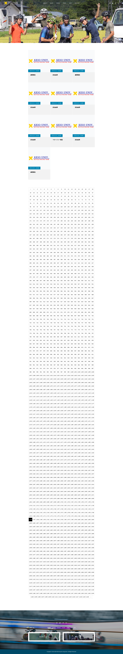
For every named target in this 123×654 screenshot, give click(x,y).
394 (79, 259)
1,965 (58, 551)
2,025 (68, 561)
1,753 (47, 512)
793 (79, 333)
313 (61, 245)
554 (41, 291)
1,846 (40, 530)
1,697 (51, 502)
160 (58, 217)
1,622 (54, 488)
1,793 (54, 519)
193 (41, 224)
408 (61, 263)
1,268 (78, 421)
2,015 (34, 561)
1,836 (72, 526)
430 (72, 266)
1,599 (40, 484)
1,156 (85, 400)
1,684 (72, 498)
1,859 (85, 530)
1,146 (51, 400)
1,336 (51, 435)
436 (93, 266)
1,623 (58, 488)
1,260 (51, 421)
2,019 (47, 561)
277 (68, 238)
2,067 (82, 568)
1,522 (37, 470)
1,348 (92, 435)
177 (51, 220)
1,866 (44, 533)
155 (41, 217)
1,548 (61, 474)
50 (72, 196)
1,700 (61, 502)
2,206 (39, 597)
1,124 (40, 396)
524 (68, 284)
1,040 (78, 379)
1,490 (58, 463)
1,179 (34, 407)
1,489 (54, 463)
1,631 (85, 488)
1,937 (92, 544)
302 (89, 242)
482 (55, 277)
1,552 (75, 474)
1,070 (51, 386)
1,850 (54, 530)
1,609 (75, 484)
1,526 (51, 470)
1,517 (85, 466)
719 (86, 319)
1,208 (68, 410)
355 (75, 252)
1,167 (58, 403)
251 (44, 235)
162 (65, 217)
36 (89, 192)
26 (54, 192)
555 (44, 291)
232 (44, 231)
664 (93, 308)
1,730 (34, 509)
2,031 (89, 561)
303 (93, 242)
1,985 (61, 554)
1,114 (72, 393)
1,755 (54, 512)
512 (93, 280)
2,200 (82, 593)
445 (58, 270)
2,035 (37, 565)
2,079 (58, 572)
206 (86, 224)
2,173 (54, 590)
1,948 (65, 547)
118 (44, 210)
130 (86, 210)
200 (65, 224)
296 (68, 242)
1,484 (37, 463)
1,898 (89, 537)
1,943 (47, 547)
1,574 (85, 477)
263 (86, 235)
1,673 (34, 498)
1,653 (30, 495)
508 (79, 280)
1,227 (68, 414)
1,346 (85, 435)
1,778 (68, 516)
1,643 (61, 491)
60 (40, 199)
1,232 (85, 414)
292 (55, 242)
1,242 (54, 417)
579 (61, 294)
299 (79, 242)
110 (82, 206)
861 (51, 347)
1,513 (72, 466)
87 (68, 203)
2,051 (92, 565)
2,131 (40, 582)
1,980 (44, 554)
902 (61, 354)
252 (48, 235)
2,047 (78, 565)
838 (37, 343)
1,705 (78, 502)
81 (47, 203)
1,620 (47, 488)
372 (68, 256)
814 (86, 336)
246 (93, 231)
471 (82, 273)
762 (37, 329)
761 (34, 329)
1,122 (34, 396)
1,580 (40, 481)
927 (82, 358)
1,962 (47, 551)
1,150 (65, 400)
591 (37, 298)
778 (93, 329)
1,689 (89, 498)
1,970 (75, 551)
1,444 (30, 456)
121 (55, 210)
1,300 (58, 428)
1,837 (75, 526)
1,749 (34, 512)
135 (37, 213)
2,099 (61, 575)
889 (82, 351)
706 (41, 319)
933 (37, 361)
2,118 (61, 579)
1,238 (40, 417)
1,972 (82, 551)
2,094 (44, 575)
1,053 (58, 382)
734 (72, 322)
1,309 (89, 428)
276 (65, 238)
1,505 (44, 466)
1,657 (44, 495)
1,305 (75, 428)
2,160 (75, 586)
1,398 (68, 445)
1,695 (44, 502)
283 (89, 238)
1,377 (61, 442)
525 (72, 284)
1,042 (85, 379)
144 (68, 213)
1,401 (78, 445)
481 (51, 277)
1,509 (58, 466)
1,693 (37, 502)
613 (48, 301)
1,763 (82, 512)
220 (68, 228)
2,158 (68, 586)
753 (72, 326)
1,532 (72, 470)
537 (48, 287)
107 (72, 206)
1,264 (65, 421)
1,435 (65, 452)
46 (58, 196)
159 (55, 217)
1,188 (65, 407)
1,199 (37, 410)
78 (37, 203)
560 (61, 291)
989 (34, 372)
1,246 (68, 417)
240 (72, 231)
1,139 (92, 396)
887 (75, 351)
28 (61, 192)
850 (79, 343)
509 (82, 280)
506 (72, 280)
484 (61, 277)
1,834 (65, 526)
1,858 (82, 530)
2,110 (34, 579)
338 (82, 249)
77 (34, 203)
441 (44, 270)
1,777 (65, 516)
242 (79, 231)
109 (79, 206)
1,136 (82, 396)
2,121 (72, 579)
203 (75, 224)
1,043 (89, 379)
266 (30, 238)
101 (51, 206)
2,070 (92, 568)
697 (75, 315)
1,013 (51, 375)
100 (48, 206)
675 (65, 312)
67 (65, 199)
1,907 (54, 540)
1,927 (58, 544)
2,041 (58, 565)
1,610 (78, 484)
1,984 (58, 554)
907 (79, 354)
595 (51, 298)
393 (75, 259)
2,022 (58, 561)
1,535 (82, 470)
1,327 (85, 431)
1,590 (75, 481)
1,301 (61, 428)
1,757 (61, 512)
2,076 (47, 572)
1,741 (72, 509)
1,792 (51, 519)
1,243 (58, 417)
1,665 (72, 495)
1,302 (65, 428)
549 (89, 287)
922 (65, 358)
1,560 (37, 477)
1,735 (51, 509)
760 (30, 329)
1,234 (92, 414)
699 (82, 315)
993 (48, 372)
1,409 (40, 449)
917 (48, 358)
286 (34, 242)
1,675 (40, 498)
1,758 (65, 512)
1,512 (68, 466)
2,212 (59, 597)
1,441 (85, 452)
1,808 (40, 523)
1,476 (75, 459)
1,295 (40, 428)
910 (89, 354)
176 (48, 220)
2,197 (72, 593)
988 (30, 372)
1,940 (37, 547)
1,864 (37, 533)
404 (48, 263)
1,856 (75, 530)
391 (68, 259)
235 (55, 231)
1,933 (78, 544)
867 (72, 347)
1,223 (54, 414)
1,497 (82, 463)
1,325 (78, 431)
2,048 (82, 565)
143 (65, 213)
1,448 (44, 456)
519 (51, 284)
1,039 (75, 379)
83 (54, 203)
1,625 (65, 488)
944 (75, 361)
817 (30, 340)
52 (78, 196)
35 (85, 192)
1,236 (34, 417)
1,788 (37, 519)
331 (58, 249)
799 (34, 336)
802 (44, 336)
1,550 (68, 474)
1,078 (78, 386)
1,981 (47, 554)
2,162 (82, 586)
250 (41, 235)
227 (93, 228)
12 (72, 189)
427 (61, 266)
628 (34, 305)
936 (48, 361)
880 (51, 351)
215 (51, 228)
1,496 (78, 463)
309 (48, 245)
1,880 (92, 533)
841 (48, 343)
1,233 (89, 414)
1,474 (68, 459)
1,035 (61, 379)
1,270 (85, 421)
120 (51, 210)
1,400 (75, 445)
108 (75, 206)
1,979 (40, 554)
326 (41, 249)
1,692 (34, 502)
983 (79, 368)
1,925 (51, 544)
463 (55, 273)
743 (37, 326)
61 (44, 199)
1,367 (92, 438)
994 (51, 372)
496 (37, 280)
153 (34, 217)
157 (48, 217)
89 (75, 203)
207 (89, 224)
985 (86, 368)
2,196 (68, 593)
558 (55, 291)
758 (89, 326)
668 (41, 312)
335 (72, 249)
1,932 (75, 544)
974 (48, 368)
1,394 (54, 445)
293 (58, 242)
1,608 (72, 484)
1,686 (78, 498)
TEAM (64, 3)
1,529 (61, 470)
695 (68, 315)
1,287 (78, 424)
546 (79, 287)
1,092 (61, 389)
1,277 (44, 424)
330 (55, 249)
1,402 (82, 445)
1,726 (85, 505)
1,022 (82, 375)
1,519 (92, 466)
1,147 (54, 400)
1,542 (40, 474)
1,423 (89, 449)
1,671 (92, 495)
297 (72, 242)
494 (30, 280)
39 (34, 196)
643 (86, 305)
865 (65, 347)
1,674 (37, 498)
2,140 (72, 582)
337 (79, 249)
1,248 (75, 417)
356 (79, 252)
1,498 (85, 463)
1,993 (89, 554)
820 (41, 340)
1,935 (85, 544)
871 (86, 347)
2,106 (85, 575)
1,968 (68, 551)
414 (82, 263)
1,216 (30, 414)
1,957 (30, 551)
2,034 (34, 565)
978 (61, 368)
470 (79, 273)
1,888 (54, 537)
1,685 (75, 498)
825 (58, 340)
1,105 (40, 393)
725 (41, 322)
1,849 (51, 530)
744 (41, 326)
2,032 (92, 561)
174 (41, 220)
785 (51, 333)
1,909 (61, 540)
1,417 (68, 449)
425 (55, 266)
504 (65, 280)
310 (51, 245)
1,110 (58, 393)
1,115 (75, 393)
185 (79, 220)
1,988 (72, 554)
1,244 (61, 417)
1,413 (54, 449)
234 (51, 231)
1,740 (68, 509)
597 (58, 298)
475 (30, 277)
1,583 (51, 481)
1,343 (75, 435)
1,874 (72, 533)
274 (58, 238)
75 (92, 199)
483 (58, 277)
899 (51, 354)
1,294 (37, 428)
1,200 (40, 410)
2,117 (58, 579)
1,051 (51, 382)
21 (37, 192)
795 (86, 333)
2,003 (58, 558)
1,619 (44, 488)
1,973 (85, 551)
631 (44, 305)
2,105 (82, 575)
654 (58, 308)
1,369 (34, 442)
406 (55, 263)
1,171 (72, 403)
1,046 (34, 382)
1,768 (34, 516)
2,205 (35, 597)
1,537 (89, 470)
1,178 (30, 407)
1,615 (30, 488)
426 (58, 266)
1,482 (30, 463)
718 (82, 319)
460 (44, 273)
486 (68, 277)
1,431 (51, 452)
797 (93, 333)
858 (41, 347)
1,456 (72, 456)
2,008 (75, 558)
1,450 (51, 456)
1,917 (89, 540)
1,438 (75, 452)
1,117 (82, 393)
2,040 (54, 565)
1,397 (65, 445)
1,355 (51, 438)
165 (75, 217)
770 (65, 329)
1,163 (44, 403)
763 (41, 329)
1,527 (54, 470)
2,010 (82, 558)
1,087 (44, 389)
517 (44, 284)
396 (86, 259)
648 (37, 308)
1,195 (89, 407)
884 (65, 351)
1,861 (92, 530)
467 (68, 273)
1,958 (34, 551)
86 (65, 203)
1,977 (34, 554)
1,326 (82, 431)
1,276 (40, 424)
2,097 (54, 575)
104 (61, 206)
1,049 (44, 382)
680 (82, 312)
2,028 (78, 561)
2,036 (40, 565)
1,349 (30, 438)
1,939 (34, 547)
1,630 (82, 488)
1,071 (54, 386)
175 (44, 220)
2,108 (92, 575)
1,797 (68, 519)
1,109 (54, 393)
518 (48, 284)
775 (82, 329)
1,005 (89, 372)
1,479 (85, 459)
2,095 (47, 575)
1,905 (47, 540)
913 (34, 358)
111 (86, 206)
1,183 (47, 407)
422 (44, 266)
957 (55, 365)
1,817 (72, 523)
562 (68, 291)
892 (93, 351)
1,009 (37, 375)
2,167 (34, 590)
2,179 (75, 590)
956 (51, 365)
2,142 (78, 582)
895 (37, 354)
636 (61, 305)
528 (82, 284)
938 (55, 361)
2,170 (44, 590)
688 (44, 315)
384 (44, 259)
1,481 (92, 459)
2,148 (34, 586)
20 (34, 192)
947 (86, 361)
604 (82, 298)
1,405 (92, 445)
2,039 (51, 565)
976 (55, 368)
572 (37, 294)
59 (37, 199)
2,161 (78, 586)
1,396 (61, 445)
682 (89, 312)
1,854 (68, 530)
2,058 (51, 568)
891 (89, 351)
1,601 (47, 484)
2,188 (40, 593)
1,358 (61, 438)
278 (72, 238)
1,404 (89, 445)
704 (34, 319)
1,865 (40, 533)
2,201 (85, 593)
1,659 (51, 495)
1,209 (72, 410)
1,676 (44, 498)
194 (44, 224)
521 (58, 284)
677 (72, 312)
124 (65, 210)
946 (82, 361)
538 (51, 287)
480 (48, 277)
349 (55, 252)
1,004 (85, 372)
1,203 (51, 410)
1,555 (85, 474)
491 (86, 277)
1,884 (40, 537)
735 (75, 322)
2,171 (47, 590)
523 (65, 284)
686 (37, 315)
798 (30, 336)
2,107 (89, 575)
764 (44, 329)
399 (30, 263)
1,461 (89, 456)
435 (89, 266)
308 (44, 245)
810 (72, 336)
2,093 (40, 575)
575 (48, 294)
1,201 (44, 410)
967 (89, 365)
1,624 (61, 488)
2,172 (51, 590)
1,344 (78, 435)
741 (30, 326)
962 (72, 365)
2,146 (92, 582)
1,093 (65, 389)
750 (61, 326)
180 (61, 220)
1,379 (68, 442)
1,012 (47, 375)
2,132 (44, 582)
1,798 (72, 519)
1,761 (75, 512)
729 (55, 322)
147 (79, 213)
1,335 (47, 435)
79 (40, 203)
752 (68, 326)
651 (48, 308)
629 (37, 305)
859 (44, 347)
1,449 (47, 456)
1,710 (30, 505)
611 (41, 301)
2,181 (82, 590)
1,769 (37, 516)
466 (65, 273)
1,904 (44, 540)
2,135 (54, 582)
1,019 (72, 375)
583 (75, 294)
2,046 (75, 565)
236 (58, 231)
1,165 (51, 403)
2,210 (53, 597)
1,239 (44, 417)
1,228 (72, 414)
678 (75, 312)
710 (55, 319)
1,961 (44, 551)
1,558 (30, 477)
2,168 (37, 590)
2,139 (68, 582)
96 (34, 206)
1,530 (65, 470)
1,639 (47, 491)
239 (68, 231)
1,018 (68, 375)
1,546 (54, 474)
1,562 (44, 477)
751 (65, 326)
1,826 (37, 526)
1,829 (47, 526)
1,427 (37, 452)
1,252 (89, 417)
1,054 (61, 382)
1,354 (47, 438)
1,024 (89, 375)
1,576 (92, 477)
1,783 (85, 516)
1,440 (82, 452)
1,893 (72, 537)
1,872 (65, 533)
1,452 (58, 456)
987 (93, 368)
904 (68, 354)
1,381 (75, 442)
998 (65, 372)
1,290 (89, 424)
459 (41, 273)
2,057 (47, 568)
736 (79, 322)
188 (89, 220)
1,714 (44, 505)
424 (51, 266)
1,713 (40, 505)
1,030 (44, 379)
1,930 (68, 544)
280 (79, 238)
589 (30, 298)
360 (93, 252)
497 (41, 280)
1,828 (44, 526)
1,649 (82, 491)
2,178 (72, 590)
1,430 (47, 452)
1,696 (47, 502)
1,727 (89, 505)
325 (37, 249)
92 (85, 203)
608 (30, 301)
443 (51, 270)
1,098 (82, 389)
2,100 (65, 575)
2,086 (82, 572)
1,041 (82, 379)
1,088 (47, 389)
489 (79, 277)
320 (86, 245)
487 (72, 277)
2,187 (37, 593)
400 (34, 263)
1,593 (85, 481)
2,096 (51, 575)
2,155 (58, 586)
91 (82, 203)
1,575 (89, 477)
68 (68, 199)
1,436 (68, 452)
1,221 (47, 414)
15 (82, 189)
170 (93, 217)
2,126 (89, 579)
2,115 (51, 579)
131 (89, 210)
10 (65, 189)
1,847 (44, 530)
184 (75, 220)
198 (58, 224)
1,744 (82, 509)
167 (82, 217)
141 (58, 213)
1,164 (47, 403)
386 (51, 259)
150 (89, 213)
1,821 (85, 523)
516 (41, 284)
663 (89, 308)
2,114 (47, 579)
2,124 (82, 579)
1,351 (37, 438)
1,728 (92, 505)
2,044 (68, 565)
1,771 (44, 516)
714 (68, 319)
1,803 (89, 519)
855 (30, 347)
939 (58, 361)
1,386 (92, 442)
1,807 (37, 523)
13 (75, 189)
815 (89, 336)
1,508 (54, 466)
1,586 (61, 481)
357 (82, 252)
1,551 (72, 474)
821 (44, 340)
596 (55, 298)
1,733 (44, 509)
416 (89, 263)
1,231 (82, 414)
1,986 (65, 554)
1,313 (37, 431)
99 (44, 206)
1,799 (75, 519)
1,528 (58, 470)
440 (41, 270)
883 (61, 351)
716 (75, 319)
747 (51, 326)
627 (30, 305)
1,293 (34, 428)
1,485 (40, 463)
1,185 (54, 407)
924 (72, 358)
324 (34, 249)
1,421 (82, 449)
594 (48, 298)
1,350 (34, 438)
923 (68, 358)
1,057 (72, 382)
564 (75, 291)
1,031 (47, 379)
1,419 (75, 449)
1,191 (75, 407)
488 (75, 277)
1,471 (58, 459)
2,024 (65, 561)
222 (75, 228)
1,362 (75, 438)
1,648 (78, 491)
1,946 (58, 547)
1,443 (92, 452)
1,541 (37, 474)
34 (82, 192)
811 (75, 336)
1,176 (89, 403)
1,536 (85, 470)
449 (72, 270)
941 (65, 361)
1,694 (40, 502)
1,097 (78, 389)
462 (51, 273)
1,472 (61, 459)
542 (65, 287)
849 (75, 343)
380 (30, 259)
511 (89, 280)
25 (51, 192)
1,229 (75, 414)
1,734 (47, 509)
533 (34, 287)
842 (51, 343)
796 (89, 333)
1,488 (51, 463)
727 (48, 322)
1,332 (37, 435)
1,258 (44, 421)
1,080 (85, 386)
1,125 (44, 396)
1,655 (37, 495)
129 (82, 210)
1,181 (40, 407)
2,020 (51, 561)
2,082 (68, 572)
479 (44, 277)
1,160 (34, 403)
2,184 (92, 590)
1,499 (89, 463)
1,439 (78, 452)
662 (86, 308)
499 (48, 280)
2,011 (85, 558)
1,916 (85, 540)
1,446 (37, 456)
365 (44, 256)
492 (89, 277)
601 (72, 298)
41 (40, 196)
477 (37, 277)
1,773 (51, 516)
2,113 (44, 579)
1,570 (72, 477)
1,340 (65, 435)
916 (44, 358)
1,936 (89, 544)
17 (89, 189)
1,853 (65, 530)
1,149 (61, 400)
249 (37, 235)
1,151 (68, 400)
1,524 (44, 470)
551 (30, 291)
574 (44, 294)
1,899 (92, 537)
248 (34, 235)
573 (41, 294)
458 (37, 273)
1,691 (30, 502)
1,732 (40, 509)
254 (55, 235)
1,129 (58, 396)
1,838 (78, 526)
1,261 (54, 421)
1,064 (30, 386)
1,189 (68, 407)
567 (86, 291)
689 (48, 315)
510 (86, 280)
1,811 (51, 523)
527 (79, 284)
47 (61, 196)
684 (30, 315)
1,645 (68, 491)
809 (68, 336)
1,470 (54, 459)
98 (40, 206)
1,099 (85, 389)
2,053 (34, 568)
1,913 (75, 540)
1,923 (44, 544)
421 (41, 266)
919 (55, 358)
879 (48, 351)
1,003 (82, 372)
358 (86, 252)
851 (82, 343)
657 (68, 308)
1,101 (92, 389)
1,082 (92, 386)
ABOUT (45, 3)
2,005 (65, 558)
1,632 (89, 488)
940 (61, 361)
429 (68, 266)
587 (89, 294)
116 (37, 210)
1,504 (40, 466)
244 (86, 231)
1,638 (44, 491)
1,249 (78, 417)
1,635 (34, 491)
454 (89, 270)
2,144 (85, 582)
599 (65, 298)
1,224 (58, 414)
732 (65, 322)
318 (79, 245)
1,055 (65, 382)
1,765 (89, 512)
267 (34, 238)
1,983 (54, 554)
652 (51, 308)
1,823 (92, 523)
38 (30, 196)
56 (92, 196)
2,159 (72, 586)
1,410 (44, 449)
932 (34, 361)
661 (82, 308)
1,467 (44, 459)
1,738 (61, 509)
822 (48, 340)
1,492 (65, 463)
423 (48, 266)
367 (51, 256)
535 (41, 287)
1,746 (89, 509)
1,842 (92, 526)
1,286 (75, 424)
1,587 (65, 481)
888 (79, 351)
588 (93, 294)
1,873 (68, 533)
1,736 (54, 509)
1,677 (47, 498)
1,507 (51, 466)
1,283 (65, 424)
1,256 (37, 421)
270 (44, 238)
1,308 (85, 428)
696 (72, 315)
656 (65, 308)
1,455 (68, 456)
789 (65, 333)
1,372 (44, 442)
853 (89, 343)
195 (48, 224)
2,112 (40, 579)
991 (41, 372)
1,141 (34, 400)
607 (93, 298)
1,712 (37, 505)
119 (48, 210)
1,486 (44, 463)
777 (89, 329)
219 (65, 228)
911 (93, 354)
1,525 (47, 470)
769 (61, 329)
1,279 (51, 424)
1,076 (72, 386)
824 (55, 340)
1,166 (54, 403)
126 (72, 210)
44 (51, 196)
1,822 (89, 523)
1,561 (40, 477)
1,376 (58, 442)
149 (86, 213)
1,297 (47, 428)
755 (79, 326)
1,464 (34, 459)
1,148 (58, 400)
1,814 (61, 523)
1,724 (78, 505)
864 (61, 347)
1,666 (75, 495)
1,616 (34, 488)
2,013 (92, 558)
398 (93, 259)
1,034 (58, 379)
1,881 (30, 537)
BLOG (51, 3)
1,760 (72, 512)
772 (72, 329)
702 (93, 315)
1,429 (44, 452)
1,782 (82, 516)
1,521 (34, 470)
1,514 (75, 466)
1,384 (85, 442)
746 (48, 326)
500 (51, 280)
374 (75, 256)
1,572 (78, 477)
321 (89, 245)
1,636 (37, 491)
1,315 (44, 431)
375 (79, 256)
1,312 (34, 431)
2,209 (49, 597)
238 (65, 231)
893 (30, 354)
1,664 (68, 495)
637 (65, 305)
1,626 (68, 488)
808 (65, 336)
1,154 (78, 400)
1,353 (44, 438)
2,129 (34, 582)
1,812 (54, 523)
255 (58, 235)
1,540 (34, 474)
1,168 (61, 403)
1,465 (37, 459)
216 (55, 228)
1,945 (54, 547)
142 (61, 213)
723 (34, 322)
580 (65, 294)
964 (79, 365)
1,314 (40, 431)
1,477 (78, 459)
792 (75, 333)
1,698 (54, 502)
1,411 (47, 449)
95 (30, 206)
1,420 (78, 449)
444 (55, 270)
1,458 (78, 456)
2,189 (44, 593)
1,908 (58, 540)
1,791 (47, 519)
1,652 (92, 491)
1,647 (75, 491)
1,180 (37, 407)
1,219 (40, 414)
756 (82, 326)
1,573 (82, 477)
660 (79, 308)
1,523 (40, 470)
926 (79, 358)
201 (68, 224)
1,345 (82, 435)
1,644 (65, 491)
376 (82, 256)
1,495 (75, 463)
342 (30, 252)
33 (78, 192)
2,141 (75, 582)
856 (34, 347)
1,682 (65, 498)
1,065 (34, 386)
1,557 (92, 474)
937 (51, 361)
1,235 (30, 417)
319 (82, 245)
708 (48, 319)
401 (37, 263)
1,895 (78, 537)
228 (30, 231)
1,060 (82, 382)
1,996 (34, 558)
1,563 (47, 477)
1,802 (85, 519)
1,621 (51, 488)
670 (48, 312)
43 (47, 196)
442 (48, 270)
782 (41, 333)
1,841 (89, 526)
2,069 (89, 568)
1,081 (89, 386)
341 (93, 249)
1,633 (92, 488)
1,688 (85, 498)
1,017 (65, 375)
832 (82, 340)
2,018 (44, 561)
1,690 (92, 498)
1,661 (58, 495)
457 (34, 273)
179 (58, 220)
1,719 (61, 505)
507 (75, 280)
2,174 (58, 590)
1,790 (44, 519)
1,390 (40, 445)
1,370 (37, 442)
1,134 (75, 396)
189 (93, 220)
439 (37, 270)
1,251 (85, 417)
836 (30, 343)
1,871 (61, 533)
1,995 (30, 558)
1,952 (78, 547)
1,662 (61, 495)
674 (61, 312)
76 (30, 203)
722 (30, 322)
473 (89, 273)
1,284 (68, 424)
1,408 (37, 449)
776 (86, 329)
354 (72, 252)
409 (65, 263)
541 (61, 287)
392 (72, 259)
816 (93, 336)
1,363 (78, 438)
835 (93, 340)
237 (61, 231)
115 (34, 210)
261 (79, 235)
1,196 (92, 407)
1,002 (78, 372)
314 (65, 245)
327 (44, 249)
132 (93, 210)
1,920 (34, 544)
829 (72, 340)
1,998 (40, 558)
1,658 (47, 495)
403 (44, 263)
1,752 (44, 512)
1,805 (30, 523)
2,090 (30, 575)
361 (30, 256)
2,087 (85, 572)
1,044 (92, 379)
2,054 (37, 568)
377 (86, 256)
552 (34, 291)
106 (68, 206)
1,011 (44, 375)
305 (34, 245)
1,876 (78, 533)
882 (58, 351)
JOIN (70, 3)
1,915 (82, 540)
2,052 (30, 568)
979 (65, 368)
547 (82, 287)
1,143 (40, 400)
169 (89, 217)
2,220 (87, 597)
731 (61, 322)
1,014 (54, 375)
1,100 (89, 389)
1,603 (54, 484)
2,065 (75, 568)
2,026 (72, 561)
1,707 (85, 502)
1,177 (92, 403)
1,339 (61, 435)
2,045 (72, 565)
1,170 (68, 403)
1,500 (92, 463)
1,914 (78, 540)
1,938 (30, 547)
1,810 (47, 523)
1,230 (78, 414)
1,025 (92, 375)
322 (93, 245)
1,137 (85, 396)
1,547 (58, 474)
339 (86, 249)
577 (55, 294)
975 (51, 368)
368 (55, 256)
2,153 (51, 586)
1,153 (75, 400)
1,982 (51, 554)
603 (79, 298)
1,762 (78, 512)
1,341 (68, 435)
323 (30, 249)
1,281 (58, 424)
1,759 (68, 512)
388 (58, 259)
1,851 (58, 530)
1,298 (51, 428)
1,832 (58, 526)
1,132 (68, 396)
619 (68, 301)
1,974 (89, 551)
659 (75, 308)
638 (68, 305)
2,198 (75, 593)
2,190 (47, 593)
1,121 (30, 396)
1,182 (44, 407)
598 (61, 298)
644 (89, 305)
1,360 (68, 438)
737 (82, 322)
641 (79, 305)
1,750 (37, 512)
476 (34, 277)
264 (89, 235)
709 (51, 319)
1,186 (58, 407)
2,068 (85, 568)
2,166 (30, 590)
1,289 (85, 424)
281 (82, 238)
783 (44, 333)
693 (61, 315)
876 (37, 351)
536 (44, 287)
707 (44, 319)
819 (37, 340)
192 (37, 224)
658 (72, 308)
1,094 (68, 389)
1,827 (40, 526)
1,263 (61, 421)
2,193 (58, 593)
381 (34, 259)
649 (41, 308)
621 (75, 301)
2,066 (78, 568)
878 (44, 351)
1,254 (30, 421)
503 (61, 280)
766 (51, 329)
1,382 (78, 442)
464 (58, 273)
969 (30, 368)
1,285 (72, 424)
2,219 (84, 597)
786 (55, 333)
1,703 (72, 502)
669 (44, 312)
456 (30, 273)
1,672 (30, 498)
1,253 (92, 417)
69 (72, 199)
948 (89, 361)
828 (68, 340)
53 (82, 196)
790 (68, 333)
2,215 (70, 597)
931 (30, 361)
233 (48, 231)
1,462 (92, 456)
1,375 (54, 442)
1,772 (47, 516)
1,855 (72, 530)
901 (58, 354)
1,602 (51, 484)
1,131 (65, 396)
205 (82, 224)
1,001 (75, 372)
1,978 (37, 554)
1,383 (82, 442)
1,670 (89, 495)
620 (72, 301)
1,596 (30, 484)
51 (75, 196)
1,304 (72, 428)
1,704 (75, 502)
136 (41, 213)
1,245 (65, 417)
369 (58, 256)
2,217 (77, 597)
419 (34, 266)
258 (68, 235)
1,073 (61, 386)
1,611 (82, 484)
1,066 (37, 386)
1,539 (30, 474)
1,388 (34, 445)
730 (58, 322)
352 (65, 252)
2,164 (89, 586)
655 (61, 308)
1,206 (61, 410)
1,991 (82, 554)
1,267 (75, 421)
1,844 (34, 530)
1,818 (75, 523)
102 (55, 206)
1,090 (54, 389)
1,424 (92, 449)
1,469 (51, 459)
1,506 (47, 466)
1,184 (51, 407)
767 (55, 329)
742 (34, 326)
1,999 (44, 558)
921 (61, 358)
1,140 (30, 400)
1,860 (89, 530)
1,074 (65, 386)
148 (82, 213)
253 (51, 235)
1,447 (40, 456)
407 (58, 263)
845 (61, 343)
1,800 (78, 519)
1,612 (85, 484)
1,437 (72, 452)
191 (34, 224)
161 (61, 217)
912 (30, 358)
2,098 (58, 575)
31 (72, 192)
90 (78, 203)
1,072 (58, 386)
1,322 (68, 431)
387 (55, 259)
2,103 (75, 575)
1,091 (58, 389)
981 (72, 368)
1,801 (82, 519)
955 (48, 365)
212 (41, 228)
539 (55, 287)
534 (37, 287)
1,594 (89, 481)
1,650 (85, 491)
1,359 (65, 438)
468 (72, 273)
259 (72, 235)
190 (30, 224)
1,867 (47, 533)
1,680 (58, 498)
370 (61, 256)
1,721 (68, 505)
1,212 (82, 410)
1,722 (72, 505)
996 (58, 372)
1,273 (30, 424)
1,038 (72, 379)
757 (86, 326)
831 (79, 340)
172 (34, 220)
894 (34, 354)
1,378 (65, 442)
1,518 (89, 466)
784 (48, 333)
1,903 (40, 540)
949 (93, 361)
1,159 (30, 403)
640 (75, 305)
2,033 (30, 565)
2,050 (89, 565)
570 (30, 294)
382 (37, 259)
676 (68, 312)
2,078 (54, 572)
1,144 (44, 400)
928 (86, 358)
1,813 (58, 523)
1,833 (61, 526)
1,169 (65, 403)
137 (44, 213)
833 (86, 340)
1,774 (54, 516)
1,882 (34, 537)
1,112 (65, 393)
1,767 (30, 516)
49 (68, 196)
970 (34, 368)
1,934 (82, 544)
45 (54, 196)
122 (58, 210)
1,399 (72, 445)
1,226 (65, 414)
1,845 (37, 530)
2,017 (40, 561)
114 (30, 210)
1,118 (85, 393)
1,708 (89, 502)
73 (85, 199)
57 (30, 199)
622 (79, 301)
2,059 (54, 568)
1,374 (51, 442)
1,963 (51, 551)
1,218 (37, 414)
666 (34, 312)
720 (89, 319)
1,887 (51, 537)
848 (72, 343)
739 (89, 322)
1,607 (68, 484)
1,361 (72, 438)
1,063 (92, 382)
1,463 (30, 459)
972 (41, 368)
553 (37, 291)
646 (30, 308)
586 (86, 294)
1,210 (75, 410)
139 (51, 213)
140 (55, 213)
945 (79, 361)
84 (58, 203)
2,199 (78, 593)
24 (47, 192)
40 (37, 196)
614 (51, 301)
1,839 (82, 526)
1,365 (85, 438)
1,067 (40, 386)
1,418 (72, 449)
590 (34, 298)
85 (61, 203)
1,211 (78, 410)
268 (37, 238)
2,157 (65, 586)
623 (82, 301)
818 (34, 340)
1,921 (37, 544)
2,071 (30, 572)
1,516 (82, 466)
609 (34, 301)
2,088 (89, 572)
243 (82, 231)
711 (58, 319)
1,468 (47, 459)
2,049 (85, 565)
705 (37, 319)
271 (48, 238)
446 (61, 270)
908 (82, 354)
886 (72, 351)
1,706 (82, 502)
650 (44, 308)
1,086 (40, 389)
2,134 (51, 582)
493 (93, 277)
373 (72, 256)
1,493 (68, 463)
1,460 (85, 456)
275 (61, 238)
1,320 (61, 431)
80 (44, 203)
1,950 (72, 547)
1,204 (54, 410)
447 (65, 270)
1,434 (61, 452)
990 (37, 372)
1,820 (82, 523)
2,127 (92, 579)
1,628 (75, 488)
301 (86, 242)
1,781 (78, 516)
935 (44, 361)
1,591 (78, 481)
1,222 (51, 414)
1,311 (30, 431)
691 (55, 315)
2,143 (82, 582)
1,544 (47, 474)
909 (86, 354)
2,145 (89, 582)
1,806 (34, 523)
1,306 (78, 428)
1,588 (68, 481)
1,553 (78, 474)
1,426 (34, 452)
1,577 (30, 481)
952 (37, 365)
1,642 (58, 491)
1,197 (30, 410)
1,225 (61, 414)
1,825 (34, 526)
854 (93, 343)
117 (41, 210)
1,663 (65, 495)
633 (51, 305)
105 (65, 206)
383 (41, 259)
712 (61, 319)
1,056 (68, 382)
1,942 (44, 547)
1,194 (85, 407)
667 (37, 312)
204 (79, 224)
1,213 (85, 410)
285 (30, 242)
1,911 (68, 540)
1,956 (92, 547)
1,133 (72, 396)
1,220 (44, 414)
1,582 (47, 481)
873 (93, 347)
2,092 (37, 575)
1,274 (34, 424)
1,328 (89, 431)
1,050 (47, 382)
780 (34, 333)
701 (89, 315)
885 (68, 351)
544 (72, 287)
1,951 (75, 547)
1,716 (51, 505)
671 (51, 312)
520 (55, 284)
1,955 (89, 547)
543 (68, 287)
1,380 (72, 442)
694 (65, 315)
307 (41, 245)
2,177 (68, 590)
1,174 (82, 403)
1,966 (61, 551)
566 (82, 291)
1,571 (75, 477)
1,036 (65, 379)
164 (72, 217)
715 (72, 319)
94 (92, 203)
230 (37, 231)
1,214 (89, 410)
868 (75, 347)
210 (34, 228)
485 (65, 277)
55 (89, 196)
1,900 (30, 540)
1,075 (68, 386)
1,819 (78, 523)
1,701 (65, 502)
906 (75, 354)
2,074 (40, 572)
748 (55, 326)
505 (68, 280)
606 (89, 298)
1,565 (54, 477)
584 (79, 294)
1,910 (65, 540)
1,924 (47, 544)
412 (75, 263)
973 (44, 368)
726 (44, 322)
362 (34, 256)
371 (65, 256)
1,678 (51, 498)
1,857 (78, 530)
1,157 (89, 400)
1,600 (44, 484)
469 (75, 273)
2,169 (40, 590)
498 (44, 280)
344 (37, 252)
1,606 (65, 484)
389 (61, 259)
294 (61, 242)
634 (55, 305)
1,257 (40, 421)
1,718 (58, 505)
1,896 (82, 537)
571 (34, 294)
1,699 (58, 502)
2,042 (61, 565)
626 (93, 301)
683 (93, 312)
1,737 (58, 509)
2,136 (58, 582)
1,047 (37, 382)
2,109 (30, 579)
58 (34, 199)
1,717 (54, 505)
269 (41, 238)
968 (93, 365)
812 (79, 336)
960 (65, 365)
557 (51, 291)
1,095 (72, 389)
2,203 (92, 593)
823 (51, 340)
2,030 (85, 561)
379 (93, 256)
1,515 (78, 466)
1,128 (54, 396)
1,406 (30, 449)
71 (78, 199)
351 (61, 252)
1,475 (72, 459)
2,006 (68, 558)
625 (89, 301)
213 (44, 228)
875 (34, 351)
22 (40, 192)
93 (89, 203)
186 (82, 220)
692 (58, 315)
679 (79, 312)
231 (41, 231)
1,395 (58, 445)
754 (75, 326)
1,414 (58, 449)
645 (93, 305)
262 (82, 235)
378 (89, 256)
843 (55, 343)
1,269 (82, 421)
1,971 (78, 551)
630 (41, 305)
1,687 (82, 498)
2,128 (30, 582)
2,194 (61, 593)
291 (51, 242)
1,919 (30, 544)
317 (75, 245)
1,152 (72, 400)
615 (55, 301)
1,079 (82, 386)
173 (37, 220)
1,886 (47, 537)
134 (34, 213)
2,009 (78, 558)
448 (68, 270)
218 (61, 228)
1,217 (34, 414)
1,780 (75, 516)
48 (65, 196)
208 (93, 224)
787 (58, 333)
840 (44, 343)
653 (55, 308)
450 (75, 270)
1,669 (85, 495)
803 (48, 336)
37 (92, 192)
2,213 (63, 597)
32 (75, 192)
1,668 (82, 495)
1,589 (72, 481)
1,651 (89, 491)
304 (30, 245)
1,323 (72, 431)
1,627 (72, 488)
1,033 (54, 379)
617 (61, 301)
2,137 (61, 582)
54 (85, 196)
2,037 (44, 565)
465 (61, 273)
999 (68, 372)
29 (65, 192)
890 (86, 351)
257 (65, 235)
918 (51, 358)
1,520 (30, 470)
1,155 (82, 400)
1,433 (58, 452)
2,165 (92, 586)
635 (58, 305)
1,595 (92, 481)
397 (89, 259)
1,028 (37, 379)
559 (58, 291)
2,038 (47, 565)
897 (44, 354)
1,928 (61, 544)
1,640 (51, 491)
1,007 (30, 375)
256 (61, 235)
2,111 (37, 579)
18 (92, 189)
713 (65, 319)
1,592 (82, 481)
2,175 (61, 590)
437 (30, 270)
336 (75, 249)
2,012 (89, 558)
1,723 (75, 505)
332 (61, 249)
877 (41, 351)
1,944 (51, 547)
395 (82, 259)
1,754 (51, 512)
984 (82, 368)
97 (37, 206)
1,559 (34, 477)
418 (30, 266)
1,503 (37, 466)
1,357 (58, 438)
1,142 (37, 400)
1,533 (75, 470)
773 (75, 329)
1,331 (34, 435)
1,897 (85, 537)
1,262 (58, 421)
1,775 (58, 516)
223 (79, 228)
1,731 (37, 509)
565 (79, 291)
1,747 (92, 509)
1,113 (68, 393)
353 (68, 252)
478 (41, 277)
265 (93, 235)
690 (51, 315)
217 (58, 228)
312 (58, 245)
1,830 (51, 526)
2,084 (75, 572)
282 (86, 238)
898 (48, 354)
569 (93, 291)
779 (30, 333)
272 (51, 238)
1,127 (51, 396)
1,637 (40, 491)
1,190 (72, 407)
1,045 (30, 382)
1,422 (85, 449)
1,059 (78, 382)
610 (37, 301)
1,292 (30, 428)
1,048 (40, 382)
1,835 (68, 526)
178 (55, 220)
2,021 (54, 561)
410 (68, 263)
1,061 (85, 382)
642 (82, 305)
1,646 (72, 491)
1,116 (78, 393)
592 (41, 298)
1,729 (30, 509)
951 (34, 365)
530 (89, 284)
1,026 (30, 379)
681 (86, 312)
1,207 (65, 410)
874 (30, 351)
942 (68, 361)
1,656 (40, 495)
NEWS (58, 3)
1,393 (51, 445)
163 (68, 217)
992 (44, 372)
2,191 (51, 593)
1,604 (58, 484)
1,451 (54, 456)
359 (89, 252)
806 (58, 336)
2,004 (61, 558)
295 (65, 242)
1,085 (37, 389)
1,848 (47, 530)
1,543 (44, 474)
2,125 (85, 579)
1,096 (75, 389)
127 (75, 210)
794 (82, 333)
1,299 (54, 428)
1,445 (34, 456)
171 (30, 220)
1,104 (37, 393)
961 (68, 365)
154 (37, 217)
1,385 (89, 442)
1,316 (47, 431)
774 (79, 329)
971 (37, 368)
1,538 (92, 470)
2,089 (92, 572)
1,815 (65, 523)
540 (58, 287)
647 (34, 308)
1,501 (30, 466)
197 (55, 224)
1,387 (30, 445)
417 (93, 263)
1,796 (65, 519)
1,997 (37, 558)
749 (58, 326)
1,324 (75, 431)
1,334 (44, 435)
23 (44, 192)
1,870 (58, 533)
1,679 (54, 498)
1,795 (61, 519)
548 (86, 287)
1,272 (92, 421)
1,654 (34, 495)
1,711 (34, 505)
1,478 (82, 459)
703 (30, 319)
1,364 (82, 438)
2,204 (32, 597)
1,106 (44, 393)
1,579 (37, 481)
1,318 (54, 431)
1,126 (47, 396)
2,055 (40, 568)
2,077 (51, 572)
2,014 (30, 561)
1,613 (89, 484)
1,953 (82, 547)
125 (68, 210)
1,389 (37, 445)
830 (75, 340)
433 (82, 266)
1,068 (44, 386)
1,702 (68, 502)
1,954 (85, 547)
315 (68, 245)
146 (75, 213)
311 (55, 245)
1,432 (54, 452)
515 (37, 284)
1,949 (68, 547)
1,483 (34, 463)
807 (61, 336)
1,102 (30, 393)
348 (51, 252)
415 (86, 263)
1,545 (51, 474)
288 (41, 242)
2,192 (54, 593)
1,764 (85, 512)
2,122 (75, 579)
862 (55, 347)
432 (79, 266)
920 (58, 358)
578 (58, 294)
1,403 (85, 445)
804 (51, 336)
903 (65, 354)
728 (51, 322)
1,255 (34, 421)
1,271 (89, 421)
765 (48, 329)
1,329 (92, 431)
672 (55, 312)
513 (30, 284)
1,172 (75, 403)
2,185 (30, 593)
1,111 (61, 393)
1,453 (61, 456)
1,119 (89, 393)
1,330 (30, 435)
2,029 (82, 561)
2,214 (66, 597)
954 (44, 365)
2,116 (54, 579)
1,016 (61, 375)
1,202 (47, 410)
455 (93, 270)
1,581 (44, 481)
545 (75, 287)
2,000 (47, 558)
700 (86, 315)
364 (41, 256)
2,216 (73, 597)
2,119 (65, 579)
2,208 (46, 597)
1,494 (72, 463)
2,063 (68, 568)
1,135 (78, 396)
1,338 (58, 435)
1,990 (78, 554)
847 (68, 343)
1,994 (92, 554)
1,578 (34, 481)
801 (41, 336)
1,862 (30, 533)
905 (72, 354)
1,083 (30, 389)
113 (93, 206)
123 (61, 210)
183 (72, 220)
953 (41, 365)
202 (72, 224)
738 (86, 322)
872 (89, 347)
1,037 (68, 379)
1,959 (37, 551)
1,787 (34, 519)
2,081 (65, 572)
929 (89, 358)
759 (93, 326)
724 (37, 322)
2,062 (65, 568)
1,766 (92, 512)
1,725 (82, 505)
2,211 (56, 597)
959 (61, 365)
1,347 (89, 435)
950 (30, 365)
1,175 (85, 403)
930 (93, 358)
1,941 (40, 547)
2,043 (65, 565)
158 (51, 217)
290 (48, 242)
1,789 (40, 519)
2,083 (72, 572)
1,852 (61, 530)
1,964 (54, 551)
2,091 (34, 575)
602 (75, 298)
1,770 (40, 516)
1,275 (37, 424)
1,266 (72, 421)
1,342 (72, 435)
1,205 (58, 410)
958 (58, 365)
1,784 (89, 516)
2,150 (40, 586)
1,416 (65, 449)
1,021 (78, 375)
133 (30, 213)
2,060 (58, 568)
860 (48, 347)
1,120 (92, 393)
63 (51, 199)
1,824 (30, 526)
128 (79, 210)
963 (75, 365)
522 (61, 284)
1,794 (58, 519)
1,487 (47, 463)
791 (72, 333)
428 (65, 266)
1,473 (65, 459)
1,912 (72, 540)
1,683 (68, 498)
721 (93, 319)
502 (58, 280)
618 (65, 301)
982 (75, 368)
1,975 (92, 551)
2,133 (47, 582)
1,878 (85, 533)
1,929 (65, 544)
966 (86, 365)
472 (86, 273)
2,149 (37, 586)
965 (82, 365)
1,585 (58, 481)
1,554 (82, 474)
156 (44, 217)
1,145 (47, 400)
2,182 (85, 590)
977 (58, 368)
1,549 (65, 474)
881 (55, 351)
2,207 (42, 597)
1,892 (68, 537)
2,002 (54, 558)
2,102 (72, 575)
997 (61, 372)
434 (86, 266)
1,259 (47, 421)
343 (34, 252)
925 (75, 358)
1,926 (54, 544)
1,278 (47, 424)
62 (47, 199)
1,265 (68, 421)
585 (82, 294)
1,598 (37, 484)
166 (79, 217)
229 (34, 231)
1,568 (65, 477)
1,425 (30, 452)
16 (85, 189)
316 (72, 245)
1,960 (40, 551)
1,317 (51, 431)
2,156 (61, 586)
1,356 (54, 438)
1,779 (72, 516)
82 (51, 203)
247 (30, 235)
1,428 (40, 452)
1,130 (61, 396)
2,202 (89, 593)
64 (54, 199)
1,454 (65, 456)
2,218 (80, 597)
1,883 (37, 537)
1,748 (30, 512)
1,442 (89, 452)
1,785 (92, 516)
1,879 (89, 533)
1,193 (82, 407)
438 (34, 270)
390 (65, 259)
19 (30, 192)
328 (48, 249)
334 (68, 249)
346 (44, 252)
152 (30, 217)
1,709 (92, 502)
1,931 (72, 544)
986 (89, 368)
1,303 (68, 428)
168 (86, 217)
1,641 (54, 491)
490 (82, 277)
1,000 (72, 372)
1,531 (68, 470)
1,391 (44, 445)
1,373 (47, 442)
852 (86, 343)
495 (34, 280)
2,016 (37, 561)
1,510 (61, 466)
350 (58, 252)
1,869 (54, 533)
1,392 (47, 445)
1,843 (30, 530)
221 (72, 228)
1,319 (58, 431)
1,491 (61, 463)
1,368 (30, 442)
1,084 (34, 389)
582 (72, 294)
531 (93, 284)
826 (61, 340)
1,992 (85, 554)
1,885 (44, 537)
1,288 (82, 424)
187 (86, 220)
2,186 (34, 593)
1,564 (51, 477)
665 (30, 312)
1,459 (82, 456)
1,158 (92, 400)
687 (41, 315)
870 (82, 347)
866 (68, 347)
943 (72, 361)
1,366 (89, 438)
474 (93, 273)
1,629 (78, 488)
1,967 (65, 551)
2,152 (47, 586)
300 (82, 242)
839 (41, 343)
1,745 (85, 509)
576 (51, 294)
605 (86, 298)
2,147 (30, 586)
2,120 (68, 579)
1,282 (61, 424)
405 (51, 263)
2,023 (61, 561)
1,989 (75, 554)
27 (58, 192)
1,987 (68, 554)
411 (72, 263)
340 (89, 249)
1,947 (61, 547)
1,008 (34, 375)
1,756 (58, 512)
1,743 (78, 509)
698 (79, 315)
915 (41, 358)
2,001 (51, 558)
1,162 (40, 403)
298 (75, 242)
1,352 (40, 438)
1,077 (75, 386)
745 (44, 326)
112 (89, 206)
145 (72, 213)
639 (72, 305)
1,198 (34, 410)
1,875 (75, 533)
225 (86, 228)
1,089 (51, 389)
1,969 (72, 551)
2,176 (65, 590)
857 (37, 347)
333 (65, 249)
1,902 (37, 540)
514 (34, 284)
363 (37, 256)
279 (75, 238)
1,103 (34, 393)
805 (55, 336)
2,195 (65, 593)
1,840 (85, 526)
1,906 (51, 540)
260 (75, 235)
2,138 (65, 582)
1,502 (34, 466)
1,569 (68, 477)
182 (68, 220)
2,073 (37, 572)
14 (78, 189)
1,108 (51, 393)
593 (44, 298)
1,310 (92, 428)
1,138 (89, 396)
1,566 (58, 477)
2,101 (68, 575)
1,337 (54, 435)
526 (75, 284)
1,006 (92, 372)
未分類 (37, 70)
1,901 (34, 540)
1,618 (40, 488)
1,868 (51, 533)
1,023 (85, 375)
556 (48, 291)
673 (58, 312)
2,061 (61, 568)
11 (68, 189)
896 (41, 354)
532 (30, 287)
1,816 (68, 523)
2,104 (78, 575)
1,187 (61, 407)
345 (41, 252)
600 (68, 298)
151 (93, 213)
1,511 (65, 466)
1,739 (65, 509)
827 (65, 340)
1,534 (78, 470)
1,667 (78, 495)
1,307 (82, 428)
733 (68, 322)
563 (72, 291)
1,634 (30, 491)
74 (89, 199)
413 (79, 263)
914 (37, 358)
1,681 (61, 498)
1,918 (92, 540)
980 (68, 368)
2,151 (44, 586)
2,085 (78, 572)
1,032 (51, 379)
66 (61, 199)
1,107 (47, 393)
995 (55, 372)
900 (55, 354)
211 (37, 228)
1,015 (58, 375)
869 (79, 347)
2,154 (54, 586)
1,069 (47, 386)
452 (82, 270)
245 (89, 231)
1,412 (51, 449)
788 (61, 333)
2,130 (37, 582)
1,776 (61, 516)
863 (58, 347)
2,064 (72, 568)
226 (89, 228)
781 (37, 333)
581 (68, 294)
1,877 (82, 533)
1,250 (82, 417)
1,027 (34, 379)
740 (93, 322)
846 (65, 343)
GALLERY (77, 3)
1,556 (89, 474)
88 (72, 203)
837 (34, 343)
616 (58, 301)
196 (51, 224)
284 (93, 238)
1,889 (58, 537)
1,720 (65, 505)
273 (55, 238)
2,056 (44, 568)
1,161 (37, 403)
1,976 (30, 554)
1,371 (40, 442)
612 (44, 301)
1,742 (75, 509)
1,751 (40, 512)
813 (82, 336)
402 (41, 263)
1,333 (40, 435)
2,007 (72, 558)
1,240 (47, 417)
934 (41, 361)
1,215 (92, 410)
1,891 (65, 537)
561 (65, 291)
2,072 (34, 572)
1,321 (65, 431)
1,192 (78, 407)
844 (58, 343)
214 (48, 228)
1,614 (92, 484)
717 (79, 319)
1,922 (40, 544)
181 (65, 220)
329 (51, 249)
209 (30, 228)
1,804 (92, 519)
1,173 (78, 403)
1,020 (75, 375)
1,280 (54, 424)
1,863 (34, 533)
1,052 (54, 382)
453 (86, 270)
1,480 (89, 459)
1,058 (75, 382)
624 (86, 301)
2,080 (61, 572)
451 (79, 270)
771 (68, 329)
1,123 (37, 396)
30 (68, 192)
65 (58, 199)
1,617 (37, 488)
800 (37, 336)
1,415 (61, 449)
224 (82, 228)
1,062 (89, 382)
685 (34, 315)
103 (58, 206)
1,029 (40, 379)
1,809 (44, 523)
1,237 (37, 417)
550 (93, 287)
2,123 (78, 579)
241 (75, 231)
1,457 (75, 456)
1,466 (40, 459)
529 (86, 284)
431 (75, 266)
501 (55, 280)
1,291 (92, 424)
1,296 (44, 428)
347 (48, 252)
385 (48, 259)
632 (48, 305)
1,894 (75, 537)
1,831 (54, 526)
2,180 (78, 590)
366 (48, 256)
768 (58, 329)
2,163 (85, 586)
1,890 (61, 537)
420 (37, 266)
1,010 (40, 375)
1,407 (34, 449)
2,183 (89, 590)
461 (48, 273)
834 (89, 340)
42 (44, 196)
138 (48, 213)
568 (89, 291)
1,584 (54, 481)
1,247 (72, 417)
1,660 (54, 495)
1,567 (61, 477)
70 (75, 199)
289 (44, 242)
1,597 (34, 484)
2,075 (44, 572)
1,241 (51, 417)
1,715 (47, 505)
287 (37, 242)
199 (61, 224)
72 (82, 199)
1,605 (61, 484)
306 (37, 245)
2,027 (75, 561)
